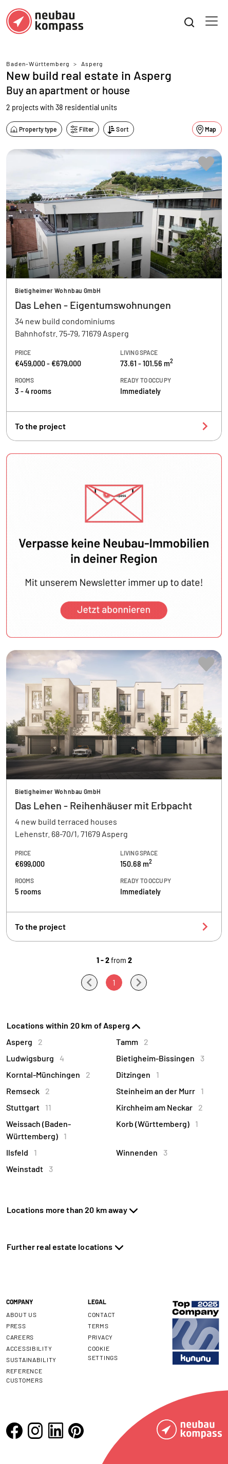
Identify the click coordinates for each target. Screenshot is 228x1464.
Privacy (100, 1337)
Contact (102, 1314)
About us (21, 1314)
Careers (20, 1337)
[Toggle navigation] (211, 21)
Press (16, 1325)
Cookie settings (103, 1353)
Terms (98, 1325)
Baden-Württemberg (37, 63)
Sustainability (31, 1359)
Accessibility (29, 1348)
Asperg (92, 63)
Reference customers (24, 1375)
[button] (114, 545)
